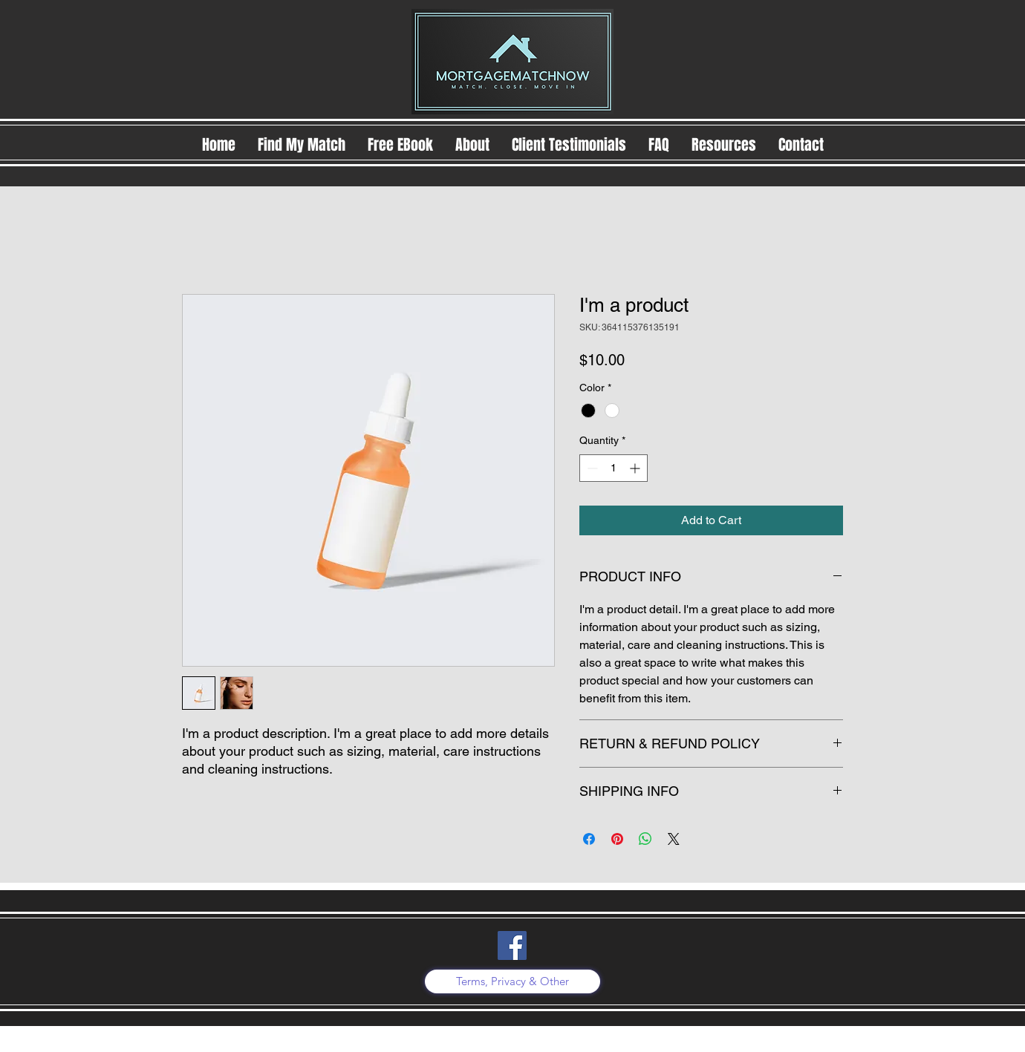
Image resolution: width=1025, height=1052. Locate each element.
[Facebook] (512, 945)
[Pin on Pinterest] (617, 839)
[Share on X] (674, 839)
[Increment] (636, 468)
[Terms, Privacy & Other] (512, 981)
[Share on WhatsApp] (645, 839)
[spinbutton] (613, 468)
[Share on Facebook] (589, 839)
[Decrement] (591, 468)
